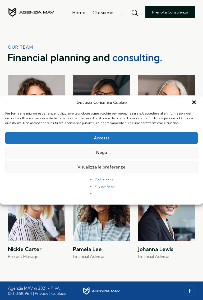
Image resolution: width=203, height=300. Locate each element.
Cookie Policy (104, 179)
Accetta (101, 137)
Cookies (58, 293)
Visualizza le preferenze (101, 167)
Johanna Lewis (155, 249)
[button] (194, 102)
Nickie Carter (24, 249)
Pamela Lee (87, 249)
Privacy (41, 293)
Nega (101, 152)
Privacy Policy (105, 186)
